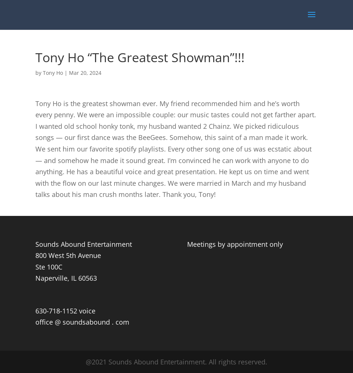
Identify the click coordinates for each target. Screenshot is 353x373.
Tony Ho (53, 72)
